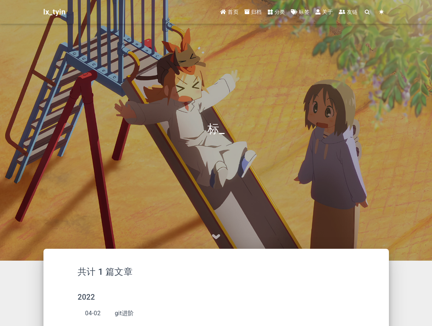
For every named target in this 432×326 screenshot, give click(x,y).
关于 (324, 12)
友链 (348, 12)
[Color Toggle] (382, 12)
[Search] (368, 12)
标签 (300, 12)
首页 (229, 12)
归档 (253, 12)
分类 (276, 12)
